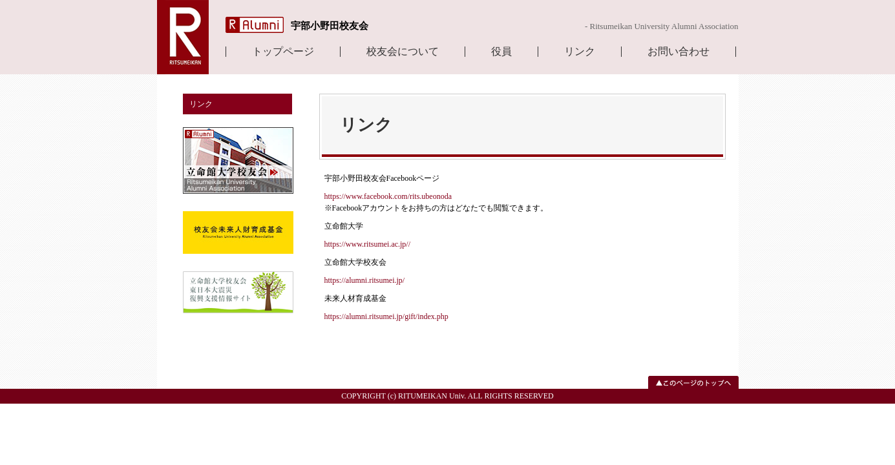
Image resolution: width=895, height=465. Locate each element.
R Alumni (255, 25)
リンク (579, 51)
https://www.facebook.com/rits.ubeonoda (388, 196)
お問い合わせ (679, 51)
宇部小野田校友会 (329, 26)
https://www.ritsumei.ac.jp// (367, 244)
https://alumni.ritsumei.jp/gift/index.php (386, 316)
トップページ (283, 51)
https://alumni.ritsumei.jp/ (364, 280)
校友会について (402, 51)
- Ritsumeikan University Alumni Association (662, 26)
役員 (501, 51)
